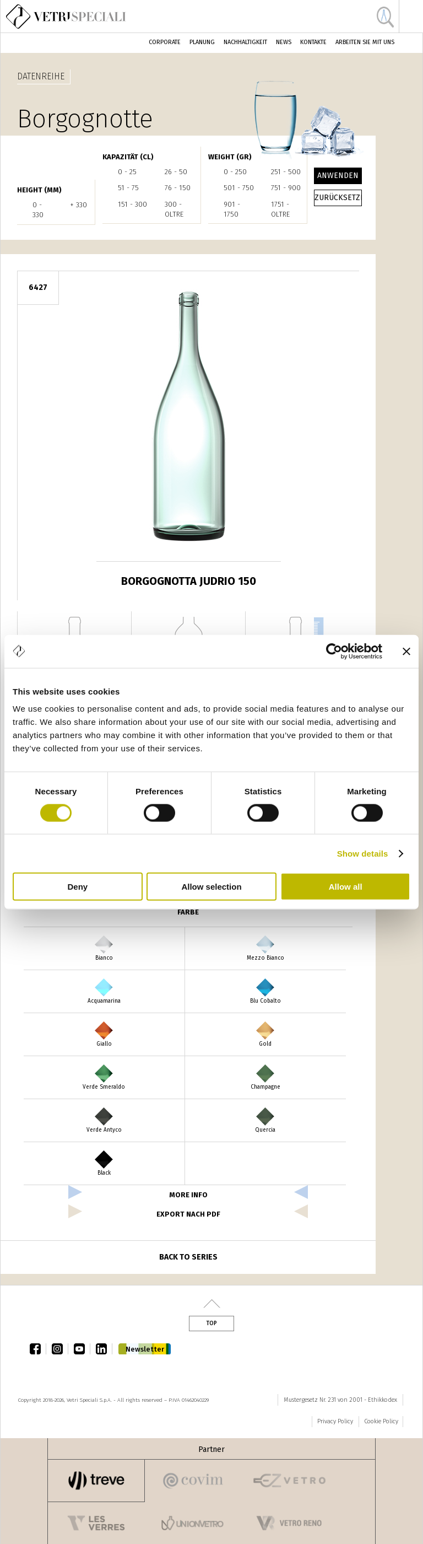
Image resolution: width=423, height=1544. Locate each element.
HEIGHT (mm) (39, 190)
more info (188, 1195)
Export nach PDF (188, 1214)
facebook (38, 1348)
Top (211, 1323)
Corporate (165, 42)
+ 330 (78, 205)
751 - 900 (286, 188)
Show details (362, 853)
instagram (60, 1348)
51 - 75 (128, 188)
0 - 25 (127, 172)
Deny (77, 886)
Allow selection (211, 886)
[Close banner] (406, 651)
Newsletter (145, 1349)
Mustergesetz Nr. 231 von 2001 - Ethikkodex (340, 1399)
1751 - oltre (280, 209)
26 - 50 (176, 172)
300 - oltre (174, 209)
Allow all (345, 886)
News (283, 42)
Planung (202, 42)
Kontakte (313, 42)
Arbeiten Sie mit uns (364, 42)
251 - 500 (286, 172)
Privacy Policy (335, 1421)
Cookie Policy (381, 1421)
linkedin (104, 1348)
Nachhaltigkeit (245, 42)
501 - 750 (239, 188)
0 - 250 (235, 172)
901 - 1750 (232, 209)
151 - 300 (132, 204)
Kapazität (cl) (128, 157)
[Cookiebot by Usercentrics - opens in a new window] (334, 651)
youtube (82, 1348)
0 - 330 (38, 210)
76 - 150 (178, 188)
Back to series (188, 1257)
